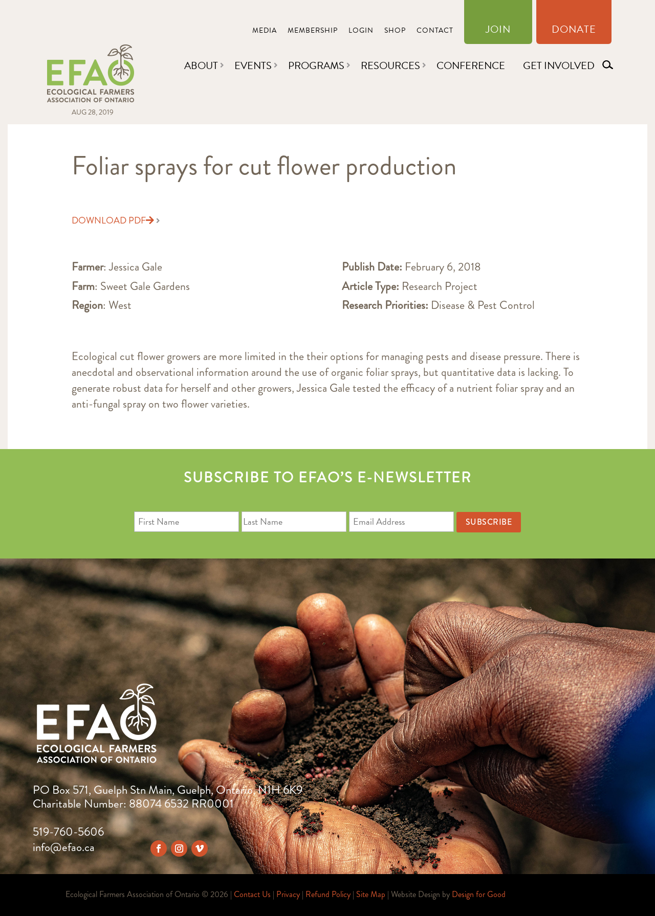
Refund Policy (328, 894)
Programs (316, 65)
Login (361, 31)
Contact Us (252, 894)
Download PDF (113, 220)
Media (264, 31)
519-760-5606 (68, 831)
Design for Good (479, 894)
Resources (390, 65)
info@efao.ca (64, 847)
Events (253, 65)
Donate (574, 31)
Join (498, 31)
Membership (313, 31)
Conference (470, 65)
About (201, 65)
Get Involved (559, 65)
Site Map (370, 894)
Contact (435, 31)
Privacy (288, 894)
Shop (395, 31)
